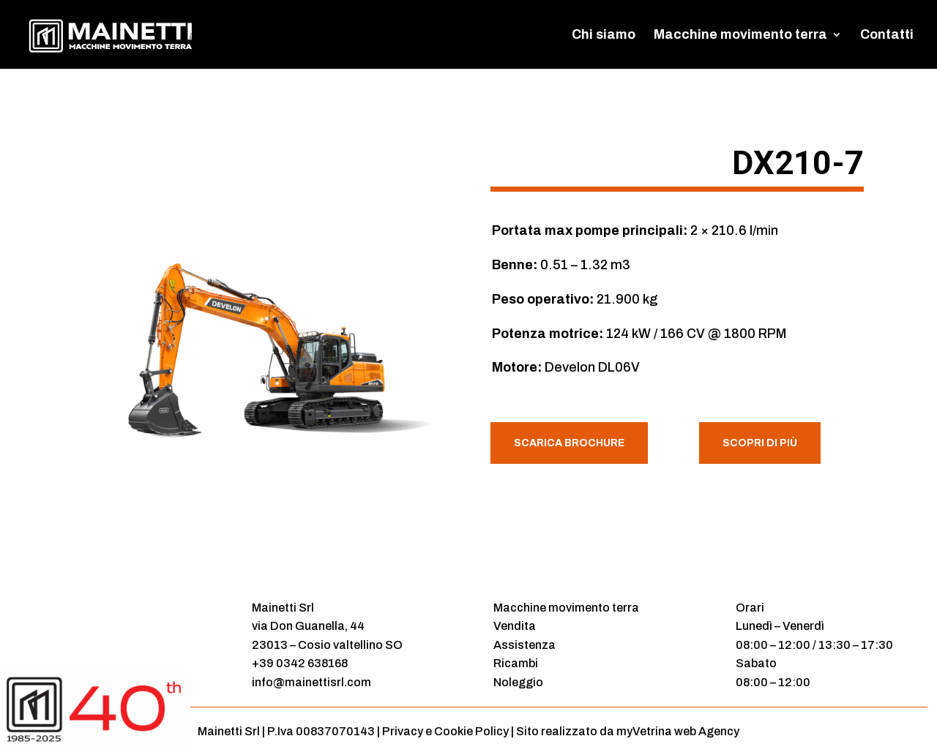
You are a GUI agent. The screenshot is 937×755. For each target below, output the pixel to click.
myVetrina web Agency (677, 731)
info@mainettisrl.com (311, 682)
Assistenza (524, 645)
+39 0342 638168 (300, 663)
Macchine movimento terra (740, 35)
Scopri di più (760, 442)
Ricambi (515, 663)
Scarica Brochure (569, 442)
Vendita (514, 626)
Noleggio (518, 682)
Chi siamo (603, 35)
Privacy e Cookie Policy (445, 731)
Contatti (887, 35)
